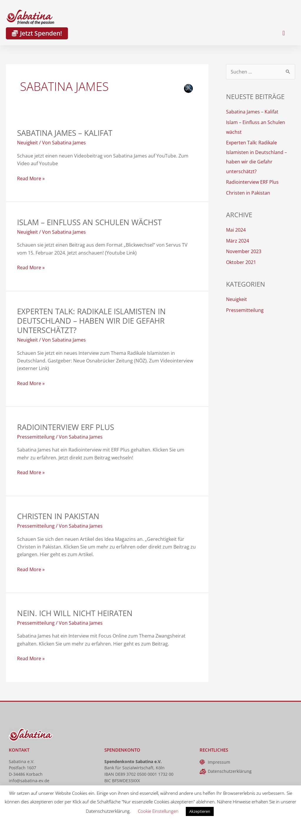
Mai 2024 (236, 228)
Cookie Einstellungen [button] (158, 811)
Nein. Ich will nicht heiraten (75, 613)
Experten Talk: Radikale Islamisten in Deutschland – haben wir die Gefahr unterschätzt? (91, 320)
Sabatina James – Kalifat (64, 133)
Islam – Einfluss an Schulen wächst (89, 222)
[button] (283, 33)
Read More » (31, 178)
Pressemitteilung (36, 437)
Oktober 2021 (241, 260)
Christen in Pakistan (58, 516)
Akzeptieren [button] (199, 811)
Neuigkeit (27, 142)
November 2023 (243, 250)
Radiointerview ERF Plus (65, 427)
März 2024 (237, 239)
